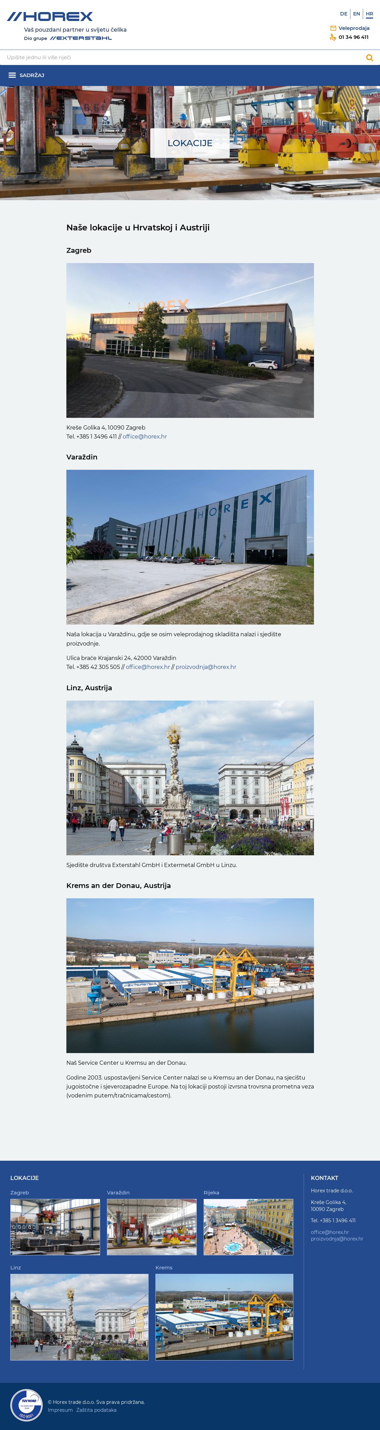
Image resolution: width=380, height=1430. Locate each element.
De (343, 14)
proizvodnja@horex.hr (206, 667)
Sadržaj (32, 75)
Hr (369, 14)
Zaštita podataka (96, 1410)
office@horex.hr (145, 436)
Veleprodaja (354, 28)
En (356, 14)
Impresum (60, 1410)
